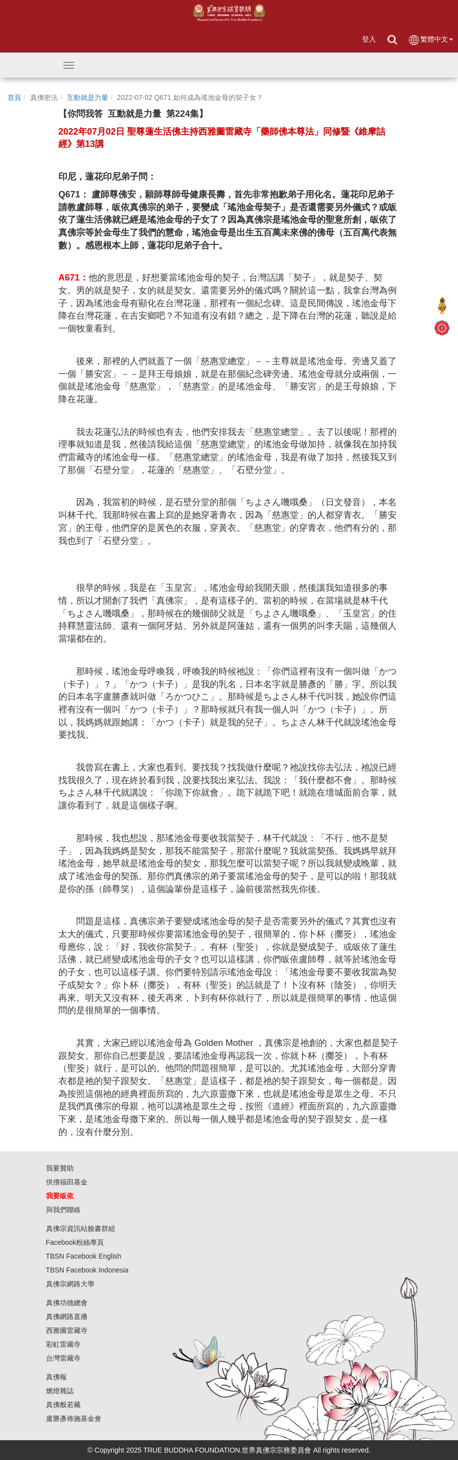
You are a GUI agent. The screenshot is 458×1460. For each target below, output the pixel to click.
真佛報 (56, 1377)
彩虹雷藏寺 (63, 1344)
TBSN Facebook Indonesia (87, 1270)
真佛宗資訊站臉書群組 (80, 1228)
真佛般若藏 (63, 1405)
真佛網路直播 (67, 1316)
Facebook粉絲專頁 (75, 1242)
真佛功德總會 (67, 1303)
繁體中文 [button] (430, 40)
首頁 (14, 97)
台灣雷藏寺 (63, 1358)
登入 (369, 39)
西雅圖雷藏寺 (67, 1330)
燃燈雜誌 (60, 1391)
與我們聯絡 (63, 1210)
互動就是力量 (87, 97)
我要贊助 (60, 1168)
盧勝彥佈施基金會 (73, 1418)
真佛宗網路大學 (70, 1284)
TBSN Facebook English (84, 1256)
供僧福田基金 (67, 1182)
